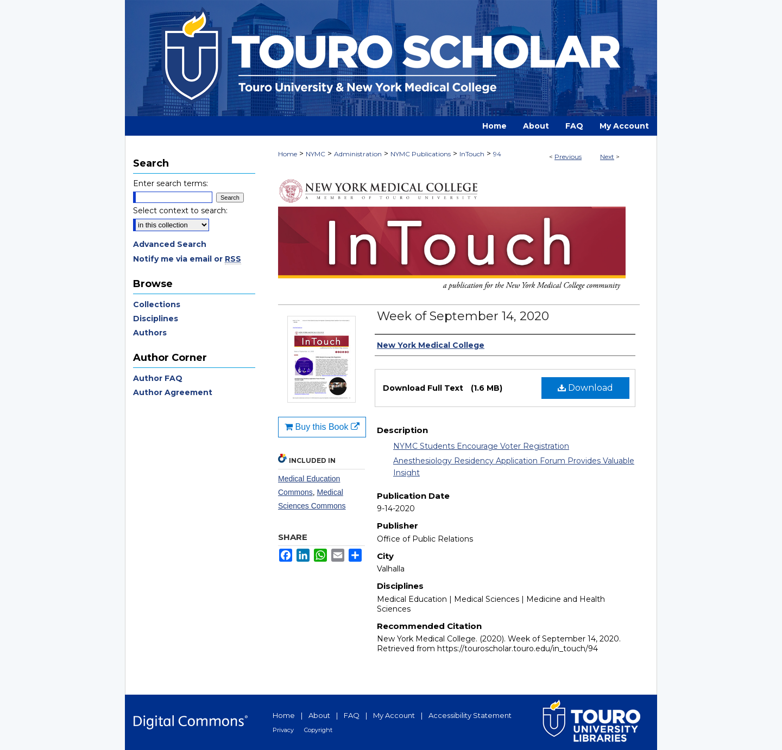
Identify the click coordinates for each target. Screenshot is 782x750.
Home (287, 154)
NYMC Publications (420, 154)
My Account (394, 715)
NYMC (315, 154)
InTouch (471, 154)
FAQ (352, 715)
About (319, 715)
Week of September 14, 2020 (463, 316)
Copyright (318, 730)
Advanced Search (169, 244)
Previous (568, 156)
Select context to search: (180, 210)
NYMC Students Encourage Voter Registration (481, 446)
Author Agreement (172, 392)
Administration (358, 154)
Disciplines (155, 318)
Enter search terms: (170, 183)
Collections (156, 304)
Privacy (283, 730)
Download (585, 388)
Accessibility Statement (470, 715)
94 (497, 154)
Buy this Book (322, 426)
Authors (150, 333)
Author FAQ (157, 378)
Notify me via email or (187, 259)
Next (607, 156)
